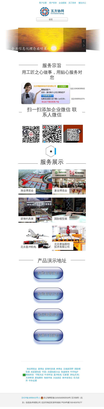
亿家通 (66, 377)
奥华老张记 (67, 380)
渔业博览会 (31, 371)
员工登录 (72, 3)
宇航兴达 (38, 377)
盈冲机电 (58, 377)
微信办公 (83, 3)
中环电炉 (74, 374)
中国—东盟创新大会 (51, 374)
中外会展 (33, 382)
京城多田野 (68, 371)
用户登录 (53, 3)
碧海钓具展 (50, 371)
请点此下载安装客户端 (50, 102)
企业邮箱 (62, 3)
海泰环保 (48, 380)
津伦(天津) (74, 377)
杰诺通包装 (36, 374)
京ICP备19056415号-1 (30, 400)
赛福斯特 (39, 380)
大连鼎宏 (57, 380)
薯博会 (41, 371)
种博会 (59, 371)
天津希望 (30, 380)
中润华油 (48, 377)
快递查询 (65, 374)
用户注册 (43, 3)
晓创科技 (30, 377)
